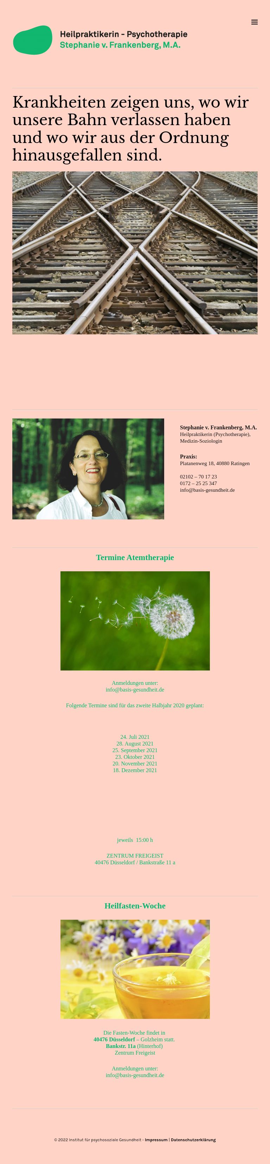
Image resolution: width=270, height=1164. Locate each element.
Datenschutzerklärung (193, 1139)
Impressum (156, 1139)
